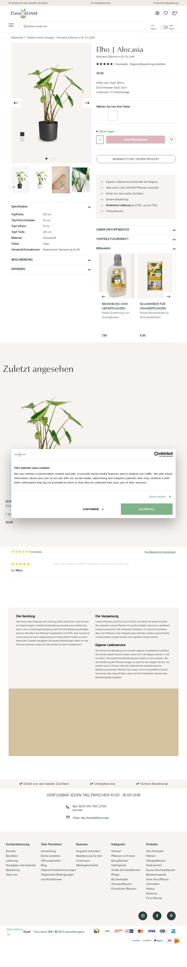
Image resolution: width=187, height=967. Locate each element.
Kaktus (150, 889)
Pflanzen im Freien (123, 856)
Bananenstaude (156, 874)
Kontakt (11, 851)
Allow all (147, 508)
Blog (44, 865)
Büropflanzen (119, 860)
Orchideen (153, 884)
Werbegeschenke (87, 865)
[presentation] (15, 103)
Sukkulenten (154, 865)
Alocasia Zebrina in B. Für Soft (75, 37)
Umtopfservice (102, 3)
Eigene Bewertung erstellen (148, 64)
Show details (157, 496)
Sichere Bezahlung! (167, 3)
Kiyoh (27, 932)
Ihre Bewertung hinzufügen (160, 552)
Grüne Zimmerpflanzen (160, 870)
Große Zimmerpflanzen (125, 870)
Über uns (11, 874)
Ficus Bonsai (154, 898)
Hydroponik (118, 865)
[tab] (23, 871)
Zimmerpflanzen (121, 884)
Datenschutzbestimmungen (58, 870)
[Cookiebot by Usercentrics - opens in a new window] (157, 454)
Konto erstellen (50, 856)
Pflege (115, 874)
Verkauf (116, 851)
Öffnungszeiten (51, 860)
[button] (47, 159)
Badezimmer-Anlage (41, 37)
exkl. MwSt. (172, 27)
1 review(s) (121, 64)
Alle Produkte (154, 851)
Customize (93, 508)
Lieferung (12, 860)
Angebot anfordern (88, 851)
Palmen (151, 856)
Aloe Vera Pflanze (157, 879)
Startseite (17, 37)
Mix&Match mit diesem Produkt (136, 159)
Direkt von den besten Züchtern (30, 3)
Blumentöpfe (119, 879)
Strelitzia (151, 893)
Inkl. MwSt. (153, 27)
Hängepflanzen (155, 860)
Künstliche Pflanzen (123, 889)
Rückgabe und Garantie (21, 865)
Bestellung (13, 870)
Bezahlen (12, 856)
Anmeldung (48, 851)
